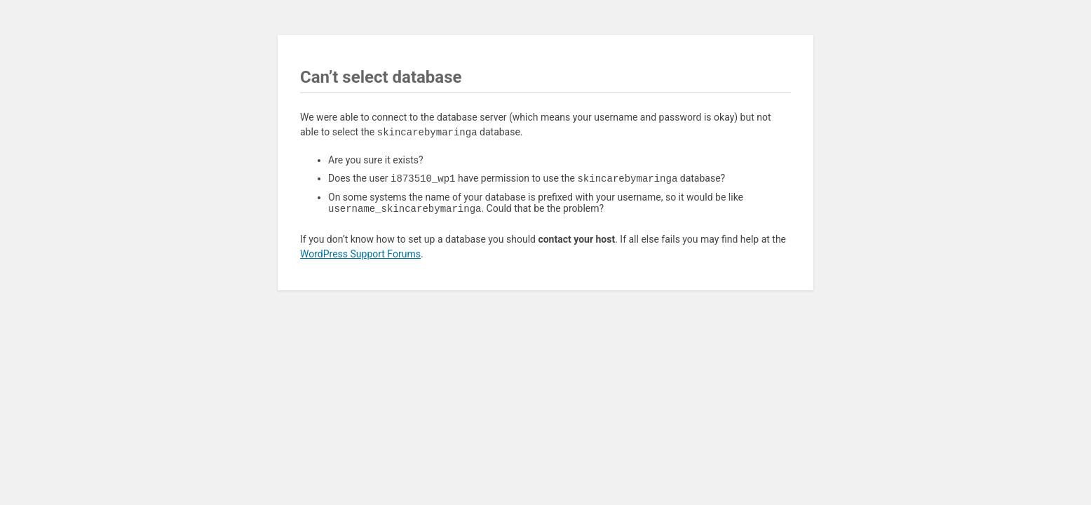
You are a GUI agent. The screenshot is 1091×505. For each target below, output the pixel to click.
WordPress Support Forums (360, 256)
